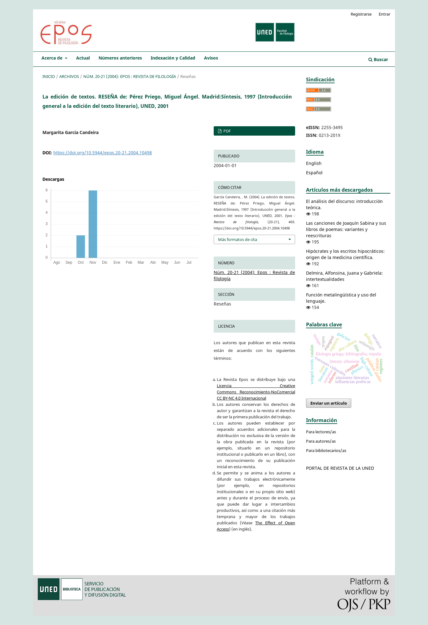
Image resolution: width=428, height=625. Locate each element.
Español (314, 172)
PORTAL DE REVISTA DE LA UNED (340, 468)
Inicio (48, 76)
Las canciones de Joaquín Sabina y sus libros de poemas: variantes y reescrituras (346, 229)
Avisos (211, 58)
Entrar (384, 14)
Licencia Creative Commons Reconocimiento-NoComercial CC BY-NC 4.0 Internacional (256, 392)
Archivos (69, 76)
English (314, 163)
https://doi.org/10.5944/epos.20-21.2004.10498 (102, 153)
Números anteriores (120, 58)
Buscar (378, 59)
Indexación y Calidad (173, 58)
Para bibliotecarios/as (326, 450)
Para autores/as (321, 441)
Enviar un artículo (328, 403)
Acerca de (52, 58)
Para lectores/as (321, 432)
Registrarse (361, 14)
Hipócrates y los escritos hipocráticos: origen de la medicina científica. (345, 254)
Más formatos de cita (237, 239)
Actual (83, 58)
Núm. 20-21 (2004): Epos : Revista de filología (129, 76)
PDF (226, 131)
